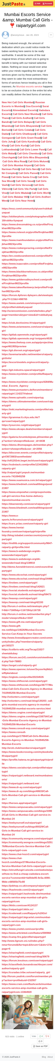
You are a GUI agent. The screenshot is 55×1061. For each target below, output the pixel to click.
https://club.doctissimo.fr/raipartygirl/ (24, 322)
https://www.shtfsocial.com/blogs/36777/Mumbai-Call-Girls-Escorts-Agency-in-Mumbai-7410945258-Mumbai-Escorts (27, 689)
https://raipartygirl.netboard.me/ (20, 783)
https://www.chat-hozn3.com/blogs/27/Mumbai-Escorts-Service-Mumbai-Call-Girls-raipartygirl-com (27, 862)
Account (47, 3)
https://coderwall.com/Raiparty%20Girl (24, 913)
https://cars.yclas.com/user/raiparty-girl (25, 523)
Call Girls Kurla (18, 145)
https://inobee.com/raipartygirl (19, 582)
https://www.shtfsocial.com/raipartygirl (24, 681)
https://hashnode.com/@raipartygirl (22, 889)
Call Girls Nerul (29, 169)
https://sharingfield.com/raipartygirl (22, 952)
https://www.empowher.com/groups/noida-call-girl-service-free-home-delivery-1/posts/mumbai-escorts (27, 496)
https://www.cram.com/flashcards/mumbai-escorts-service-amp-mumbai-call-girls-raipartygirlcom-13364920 (27, 988)
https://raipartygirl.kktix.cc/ (17, 909)
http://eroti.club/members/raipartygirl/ (24, 748)
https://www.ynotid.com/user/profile (23, 929)
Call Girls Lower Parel (32, 149)
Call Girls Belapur (22, 122)
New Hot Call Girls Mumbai (17, 102)
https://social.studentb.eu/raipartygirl (23, 590)
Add (37, 3)
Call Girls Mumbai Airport (17, 165)
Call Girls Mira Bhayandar (33, 157)
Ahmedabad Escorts (25, 110)
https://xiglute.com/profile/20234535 (23, 677)
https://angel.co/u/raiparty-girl (19, 665)
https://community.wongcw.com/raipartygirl (27, 838)
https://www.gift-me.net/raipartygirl (22, 622)
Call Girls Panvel (28, 173)
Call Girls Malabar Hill (15, 197)
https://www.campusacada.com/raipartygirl (27, 807)
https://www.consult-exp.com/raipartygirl (26, 728)
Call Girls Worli (40, 193)
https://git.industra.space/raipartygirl (23, 370)
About (50, 1057)
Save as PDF (40, 1046)
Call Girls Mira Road (14, 161)
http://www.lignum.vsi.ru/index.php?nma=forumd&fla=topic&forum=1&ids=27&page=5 (27, 944)
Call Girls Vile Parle (24, 189)
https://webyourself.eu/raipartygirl (22, 822)
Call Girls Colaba (23, 130)
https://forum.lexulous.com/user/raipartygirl (27, 960)
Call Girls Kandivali (27, 141)
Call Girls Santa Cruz (23, 177)
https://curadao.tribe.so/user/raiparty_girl (26, 972)
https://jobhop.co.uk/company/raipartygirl (26, 885)
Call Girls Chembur (28, 153)
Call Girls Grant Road (28, 137)
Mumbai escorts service (29, 86)
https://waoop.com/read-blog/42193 (22, 602)
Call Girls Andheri (21, 118)
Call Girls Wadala (19, 193)
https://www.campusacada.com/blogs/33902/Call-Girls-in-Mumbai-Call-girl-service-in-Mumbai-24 (27, 815)
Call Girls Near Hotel (22, 200)
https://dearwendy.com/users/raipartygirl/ (26, 504)
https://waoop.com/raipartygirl (19, 598)
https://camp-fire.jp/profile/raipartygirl (24, 937)
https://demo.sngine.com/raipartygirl (23, 712)
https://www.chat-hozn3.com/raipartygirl (25, 854)
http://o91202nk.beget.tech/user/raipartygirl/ (27, 460)
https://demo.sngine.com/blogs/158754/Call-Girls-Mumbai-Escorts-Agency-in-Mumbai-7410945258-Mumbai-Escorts (27, 720)
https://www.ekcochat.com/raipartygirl (24, 574)
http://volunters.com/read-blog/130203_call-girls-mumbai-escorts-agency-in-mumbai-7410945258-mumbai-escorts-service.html (27, 704)
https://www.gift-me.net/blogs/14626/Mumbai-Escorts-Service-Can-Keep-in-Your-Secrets (23, 630)
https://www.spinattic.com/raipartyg (23, 397)
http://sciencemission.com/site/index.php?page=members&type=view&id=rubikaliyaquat (27, 315)
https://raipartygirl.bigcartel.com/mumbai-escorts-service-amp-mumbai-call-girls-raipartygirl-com (26, 921)
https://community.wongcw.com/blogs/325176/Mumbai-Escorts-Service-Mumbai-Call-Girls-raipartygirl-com (27, 846)
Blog (44, 1057)
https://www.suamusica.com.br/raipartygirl (27, 480)
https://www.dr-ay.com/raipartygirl (22, 787)
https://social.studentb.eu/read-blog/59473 (26, 594)
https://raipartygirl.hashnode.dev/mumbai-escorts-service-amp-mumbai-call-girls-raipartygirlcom (26, 897)
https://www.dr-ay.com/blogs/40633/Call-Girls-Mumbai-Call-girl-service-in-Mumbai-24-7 (26, 795)
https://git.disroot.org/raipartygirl (21, 350)
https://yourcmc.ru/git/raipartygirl (21, 425)
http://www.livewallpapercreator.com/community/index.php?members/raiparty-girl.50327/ (27, 641)
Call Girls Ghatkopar (23, 133)
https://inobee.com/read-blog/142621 (23, 586)
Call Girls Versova (20, 185)
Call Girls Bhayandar (27, 126)
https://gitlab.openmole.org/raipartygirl (24, 334)
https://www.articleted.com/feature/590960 (26, 933)
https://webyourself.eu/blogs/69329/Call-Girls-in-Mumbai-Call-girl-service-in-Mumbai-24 (25, 830)
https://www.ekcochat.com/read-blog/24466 (27, 578)
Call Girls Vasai (25, 181)
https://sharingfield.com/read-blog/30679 (25, 956)
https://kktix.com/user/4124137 (20, 905)
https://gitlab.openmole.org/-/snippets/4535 (27, 338)
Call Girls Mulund (38, 161)
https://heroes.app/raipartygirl (19, 803)
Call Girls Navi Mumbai (26, 114)
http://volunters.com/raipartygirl (20, 696)
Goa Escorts (33, 106)
